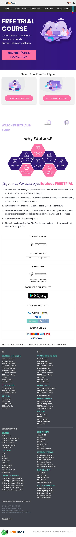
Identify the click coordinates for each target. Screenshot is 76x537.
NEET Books (41, 377)
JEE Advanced (41, 440)
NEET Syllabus (41, 475)
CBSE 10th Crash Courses (10, 441)
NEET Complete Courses (45, 366)
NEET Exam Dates (43, 478)
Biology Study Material (44, 493)
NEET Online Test (42, 419)
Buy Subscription (7, 361)
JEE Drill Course (7, 382)
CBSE (3, 454)
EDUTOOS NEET (42, 415)
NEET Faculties (42, 417)
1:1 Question (42, 258)
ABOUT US (5, 345)
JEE (3, 352)
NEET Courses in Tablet (44, 375)
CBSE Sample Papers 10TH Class (12, 481)
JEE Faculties (6, 401)
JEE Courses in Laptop (9, 373)
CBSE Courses (6, 436)
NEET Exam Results (43, 422)
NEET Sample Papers (44, 498)
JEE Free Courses (7, 380)
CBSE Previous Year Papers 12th (12, 490)
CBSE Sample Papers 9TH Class (12, 478)
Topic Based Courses (8, 370)
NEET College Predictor (44, 482)
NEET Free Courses (43, 380)
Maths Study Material (44, 460)
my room (74, 3)
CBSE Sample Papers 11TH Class (12, 483)
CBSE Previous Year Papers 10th (12, 488)
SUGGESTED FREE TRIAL (19, 98)
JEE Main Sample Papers (45, 464)
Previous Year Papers (44, 462)
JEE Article (40, 446)
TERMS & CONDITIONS (35, 345)
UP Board (5, 458)
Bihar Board (5, 461)
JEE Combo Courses (8, 359)
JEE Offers (5, 408)
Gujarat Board (6, 468)
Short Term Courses (8, 368)
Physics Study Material (44, 455)
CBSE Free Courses (8, 443)
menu (2, 3)
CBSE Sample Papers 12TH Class (12, 485)
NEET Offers (41, 424)
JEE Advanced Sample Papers (46, 467)
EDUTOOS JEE (6, 399)
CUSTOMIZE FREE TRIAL (57, 98)
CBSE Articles (6, 472)
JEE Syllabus (41, 442)
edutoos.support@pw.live (38, 282)
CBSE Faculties (6, 447)
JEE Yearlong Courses (8, 363)
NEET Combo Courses (44, 401)
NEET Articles (41, 480)
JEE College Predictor (44, 449)
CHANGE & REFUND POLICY (18, 345)
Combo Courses (42, 359)
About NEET (41, 473)
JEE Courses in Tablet (8, 375)
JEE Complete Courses (9, 366)
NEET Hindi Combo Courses (46, 388)
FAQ (30, 258)
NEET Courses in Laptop (45, 373)
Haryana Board (7, 465)
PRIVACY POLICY (48, 345)
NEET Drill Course (43, 382)
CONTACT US (58, 345)
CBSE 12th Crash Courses (10, 438)
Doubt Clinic (6, 519)
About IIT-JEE (41, 435)
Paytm (38, 317)
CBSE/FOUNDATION (9, 429)
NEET (39, 352)
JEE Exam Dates (42, 444)
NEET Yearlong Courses (44, 363)
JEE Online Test (6, 404)
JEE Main (40, 437)
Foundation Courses (8, 445)
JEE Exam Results (7, 406)
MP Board (5, 463)
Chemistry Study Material (45, 457)
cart (68, 3)
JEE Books (5, 377)
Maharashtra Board (8, 470)
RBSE (3, 456)
